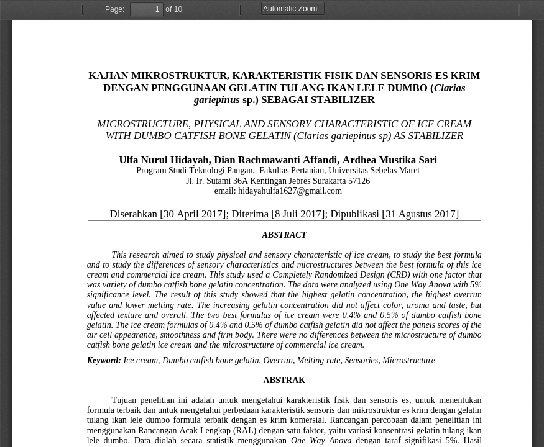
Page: (114, 9)
